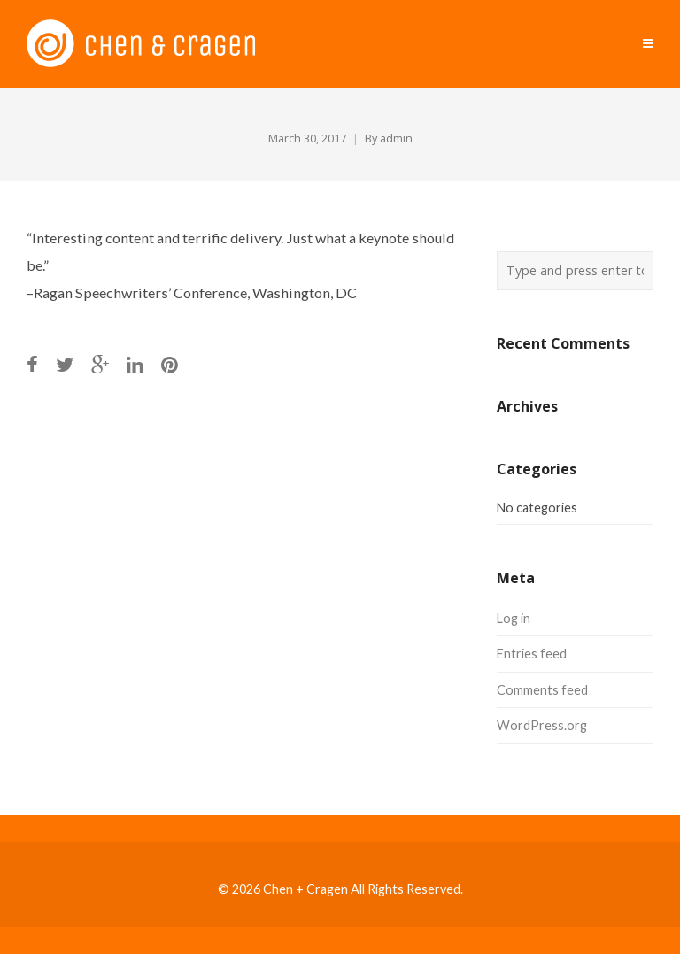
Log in (513, 618)
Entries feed (532, 653)
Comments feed (542, 689)
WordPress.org (542, 725)
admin (396, 138)
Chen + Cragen (305, 888)
